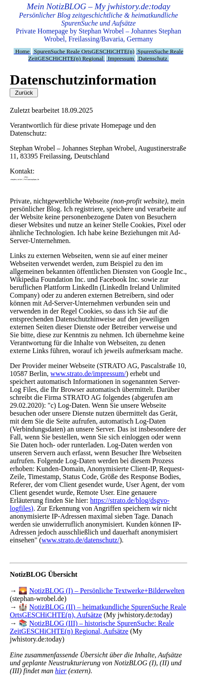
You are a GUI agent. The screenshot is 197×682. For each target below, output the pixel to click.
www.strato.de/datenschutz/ (80, 540)
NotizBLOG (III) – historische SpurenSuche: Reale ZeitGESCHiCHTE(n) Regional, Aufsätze (92, 627)
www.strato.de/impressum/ (88, 373)
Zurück (23, 92)
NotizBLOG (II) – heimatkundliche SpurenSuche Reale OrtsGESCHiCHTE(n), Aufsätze (98, 611)
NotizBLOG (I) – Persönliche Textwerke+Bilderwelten (106, 590)
